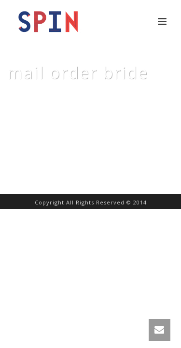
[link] (159, 330)
